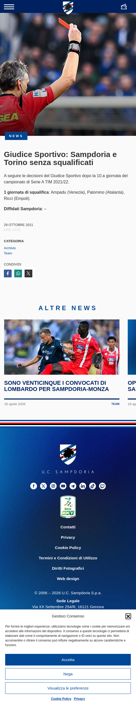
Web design (68, 585)
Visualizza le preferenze (68, 688)
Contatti (68, 533)
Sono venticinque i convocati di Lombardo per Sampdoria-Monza (57, 393)
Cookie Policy (61, 699)
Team (8, 253)
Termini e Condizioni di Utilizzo (68, 564)
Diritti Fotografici (68, 575)
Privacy (79, 699)
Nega (68, 674)
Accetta (68, 659)
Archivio (10, 248)
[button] (128, 616)
